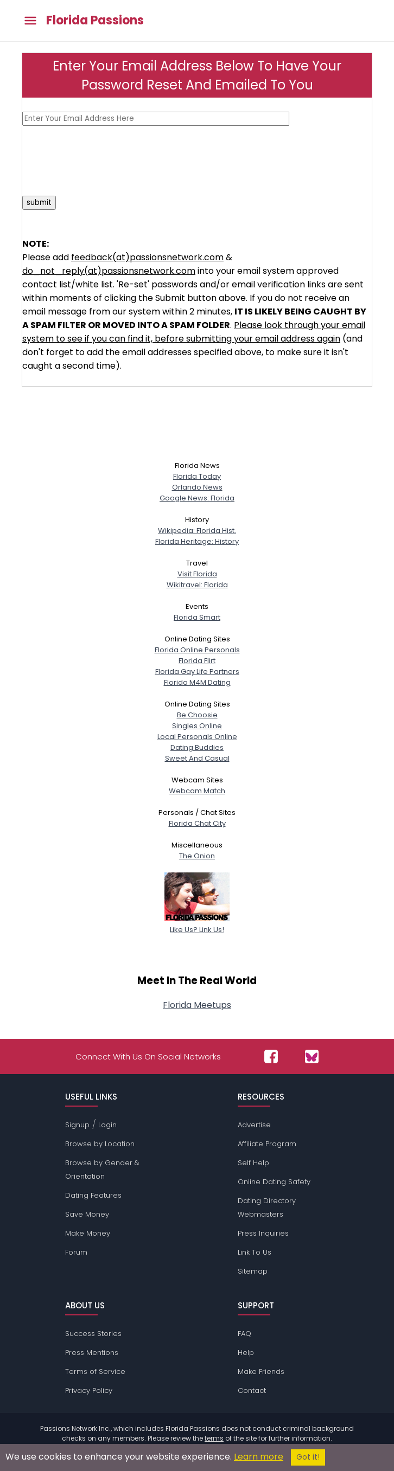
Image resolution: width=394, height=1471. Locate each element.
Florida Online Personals (197, 650)
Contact (252, 1390)
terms (214, 1438)
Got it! (308, 1457)
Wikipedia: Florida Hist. (197, 530)
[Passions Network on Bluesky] (312, 1056)
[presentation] (104, 160)
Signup (77, 1125)
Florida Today (197, 476)
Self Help (253, 1163)
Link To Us (254, 1252)
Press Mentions (91, 1352)
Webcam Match (197, 791)
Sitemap (253, 1271)
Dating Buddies (197, 747)
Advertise (254, 1125)
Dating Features (93, 1195)
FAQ (244, 1333)
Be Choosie (197, 715)
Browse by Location (100, 1144)
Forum (76, 1252)
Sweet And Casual (197, 758)
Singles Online (197, 726)
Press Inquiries (263, 1233)
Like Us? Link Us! (197, 924)
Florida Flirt (197, 661)
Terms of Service (95, 1371)
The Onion (197, 856)
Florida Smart (197, 617)
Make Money (87, 1233)
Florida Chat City (197, 823)
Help (246, 1352)
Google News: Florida (197, 498)
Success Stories (93, 1333)
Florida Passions (95, 20)
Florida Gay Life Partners (197, 671)
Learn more (258, 1456)
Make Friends (261, 1371)
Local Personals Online (197, 736)
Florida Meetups (197, 1005)
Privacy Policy (88, 1390)
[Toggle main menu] (30, 20)
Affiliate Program (267, 1144)
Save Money (87, 1214)
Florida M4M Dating (197, 682)
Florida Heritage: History (197, 541)
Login (107, 1125)
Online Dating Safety (274, 1182)
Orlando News (197, 487)
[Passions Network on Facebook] (271, 1056)
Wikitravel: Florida (197, 585)
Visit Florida (197, 574)
